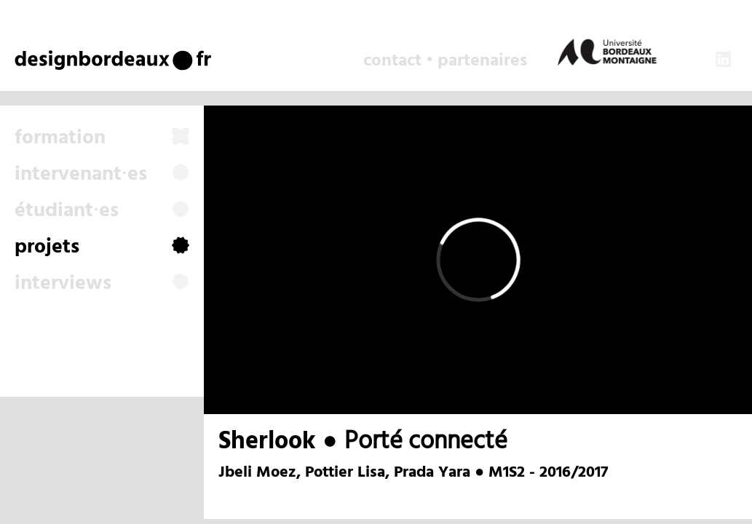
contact (392, 61)
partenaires (482, 61)
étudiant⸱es (102, 211)
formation (102, 138)
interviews (102, 284)
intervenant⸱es (102, 175)
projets (102, 247)
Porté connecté (425, 442)
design (52, 59)
